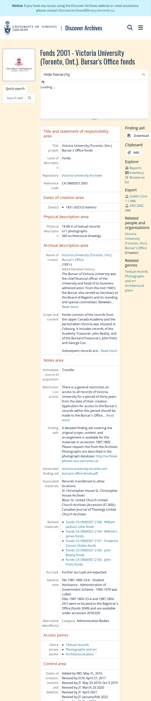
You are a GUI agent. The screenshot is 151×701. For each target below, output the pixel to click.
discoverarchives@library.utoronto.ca (86, 10)
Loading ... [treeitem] (48, 87)
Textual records (77, 645)
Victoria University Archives (82, 175)
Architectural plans (80, 654)
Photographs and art (81, 649)
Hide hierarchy (56, 74)
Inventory (134, 173)
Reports (133, 168)
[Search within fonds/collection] (15, 98)
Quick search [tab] (15, 88)
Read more (70, 307)
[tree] (94, 99)
